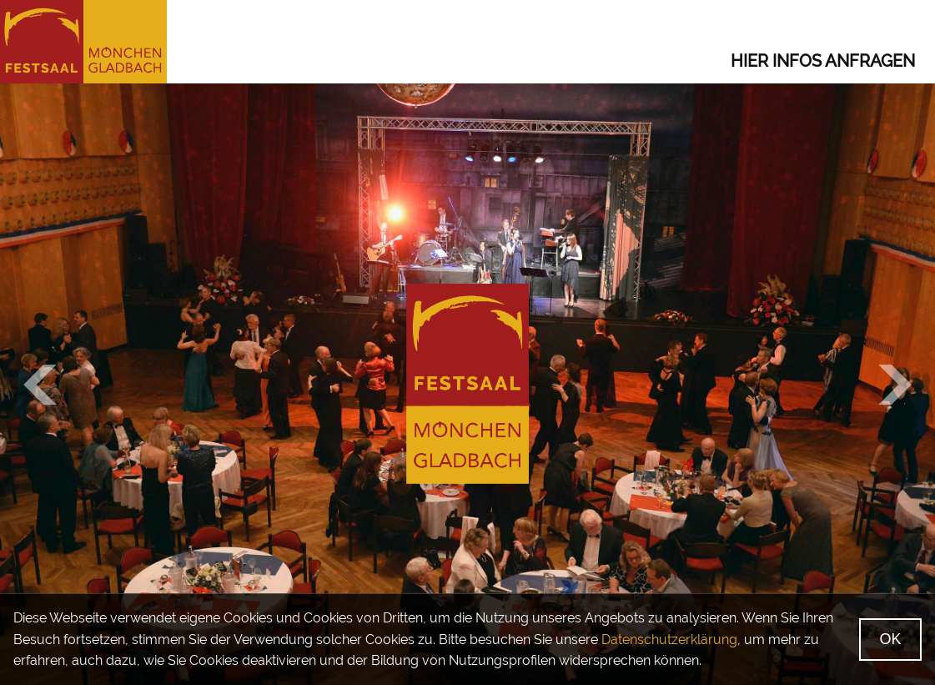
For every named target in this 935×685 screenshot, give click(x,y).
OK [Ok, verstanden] (891, 639)
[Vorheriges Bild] (40, 385)
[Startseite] (83, 41)
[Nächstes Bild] (895, 385)
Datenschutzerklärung (669, 639)
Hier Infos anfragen (823, 61)
